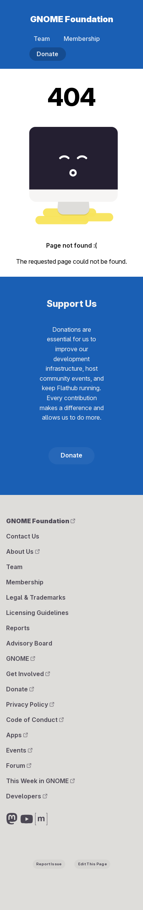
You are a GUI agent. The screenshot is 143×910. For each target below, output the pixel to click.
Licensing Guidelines (37, 612)
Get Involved (28, 674)
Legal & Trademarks (36, 597)
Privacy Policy (30, 704)
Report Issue (48, 864)
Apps (17, 735)
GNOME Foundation (71, 19)
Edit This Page (92, 864)
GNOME (20, 658)
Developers (26, 796)
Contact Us (22, 536)
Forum (18, 765)
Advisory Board (29, 643)
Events (19, 750)
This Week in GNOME (40, 781)
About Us (23, 551)
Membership (82, 38)
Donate (47, 54)
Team (42, 38)
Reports (18, 628)
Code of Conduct (35, 719)
